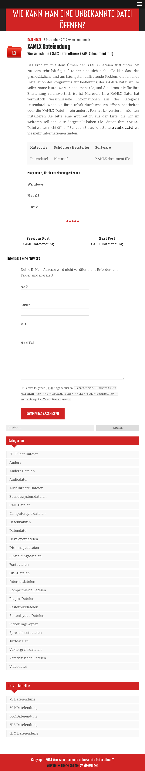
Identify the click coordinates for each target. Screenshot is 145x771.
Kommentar (27, 342)
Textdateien (19, 641)
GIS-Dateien (19, 573)
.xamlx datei (122, 128)
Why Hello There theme (63, 765)
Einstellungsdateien (25, 556)
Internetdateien (22, 582)
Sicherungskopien (23, 624)
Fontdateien (19, 565)
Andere (15, 462)
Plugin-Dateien (21, 599)
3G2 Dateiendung (23, 716)
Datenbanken (20, 522)
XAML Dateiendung (38, 241)
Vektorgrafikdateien (25, 650)
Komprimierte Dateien (27, 590)
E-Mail (25, 305)
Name (25, 286)
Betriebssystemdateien (27, 497)
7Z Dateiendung (22, 699)
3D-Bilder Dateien (23, 454)
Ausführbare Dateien (26, 488)
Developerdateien (23, 539)
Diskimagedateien (24, 548)
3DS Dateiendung (23, 725)
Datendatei (34, 40)
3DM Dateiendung (23, 733)
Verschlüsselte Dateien (27, 658)
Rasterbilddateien (23, 607)
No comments (81, 40)
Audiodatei (18, 480)
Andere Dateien (22, 471)
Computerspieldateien (27, 514)
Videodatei (18, 667)
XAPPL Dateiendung (107, 241)
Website (25, 324)
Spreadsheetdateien (25, 633)
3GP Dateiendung (23, 708)
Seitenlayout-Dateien (26, 616)
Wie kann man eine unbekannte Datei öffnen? (72, 20)
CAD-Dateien (20, 505)
